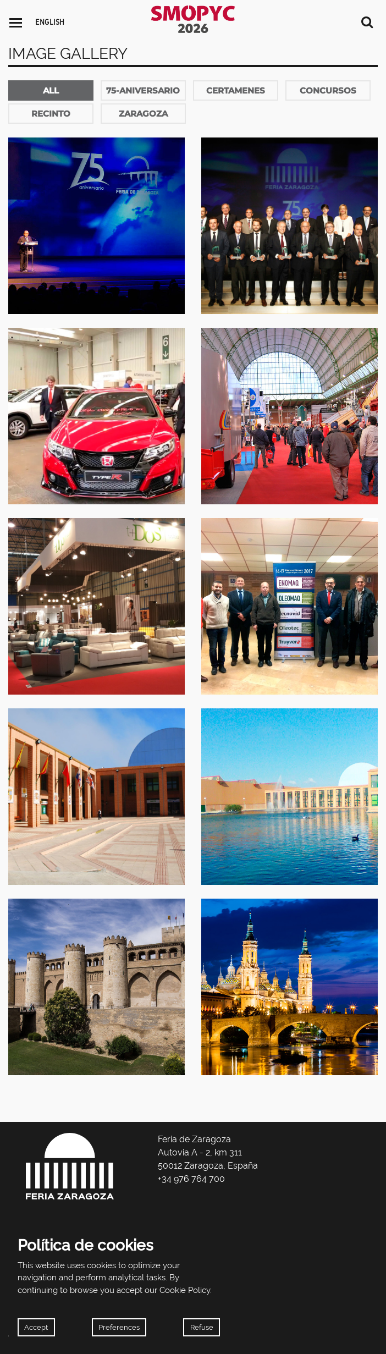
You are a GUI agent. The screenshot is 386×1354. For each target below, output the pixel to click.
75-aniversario (143, 90)
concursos (328, 90)
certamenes (235, 90)
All (51, 90)
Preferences (119, 1327)
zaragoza (143, 113)
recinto (50, 113)
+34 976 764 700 (191, 1179)
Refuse (201, 1327)
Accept (36, 1327)
